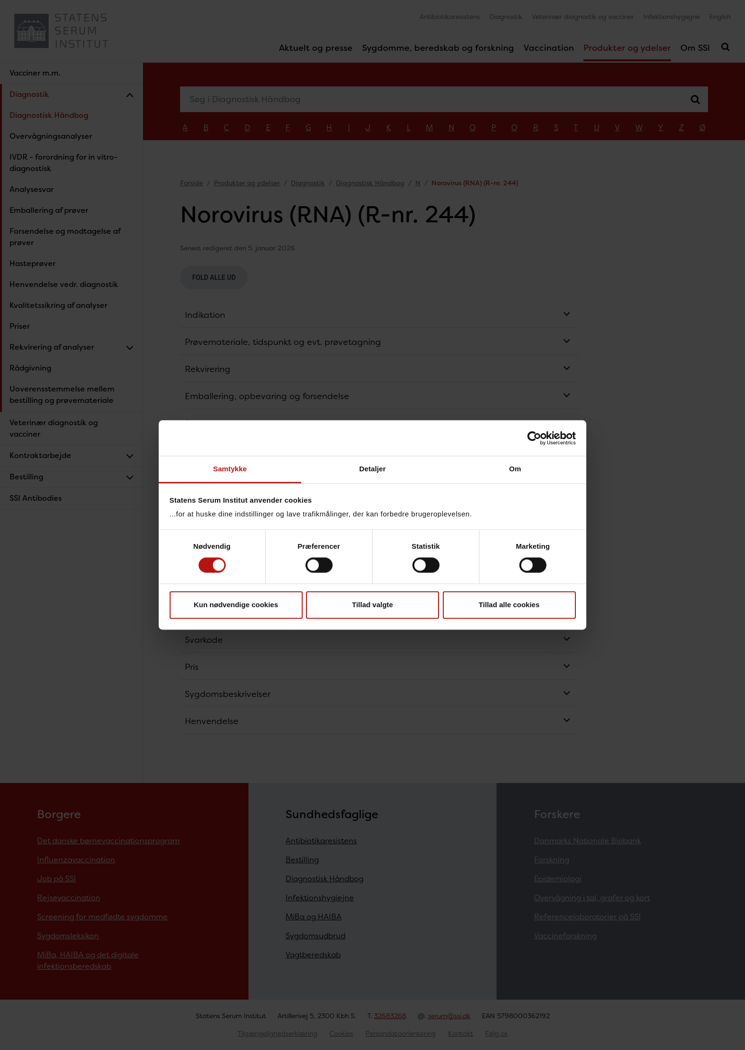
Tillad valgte (372, 605)
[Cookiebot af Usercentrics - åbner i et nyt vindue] (534, 438)
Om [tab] (515, 469)
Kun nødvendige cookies (236, 605)
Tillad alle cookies (508, 605)
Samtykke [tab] (230, 469)
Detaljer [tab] (372, 469)
